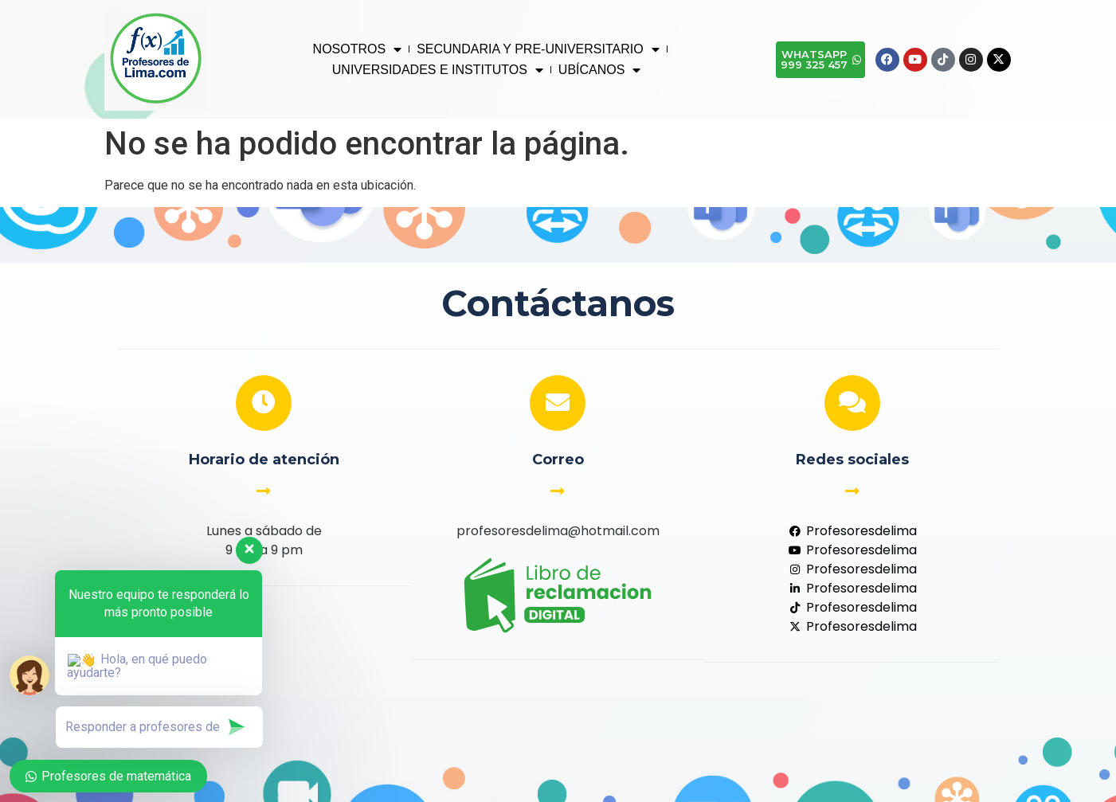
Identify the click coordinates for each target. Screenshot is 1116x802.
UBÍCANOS (599, 70)
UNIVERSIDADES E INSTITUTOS (437, 70)
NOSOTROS (357, 49)
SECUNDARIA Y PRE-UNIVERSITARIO (538, 49)
